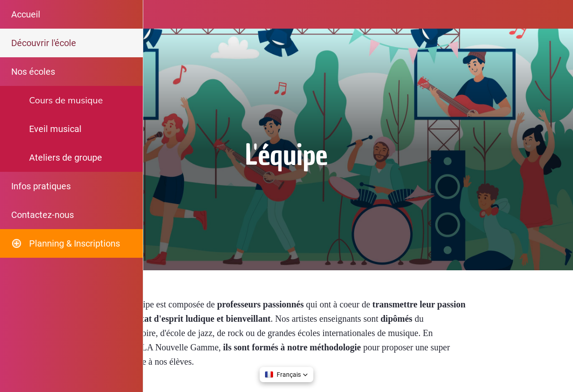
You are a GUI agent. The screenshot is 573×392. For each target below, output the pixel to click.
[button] (286, 375)
